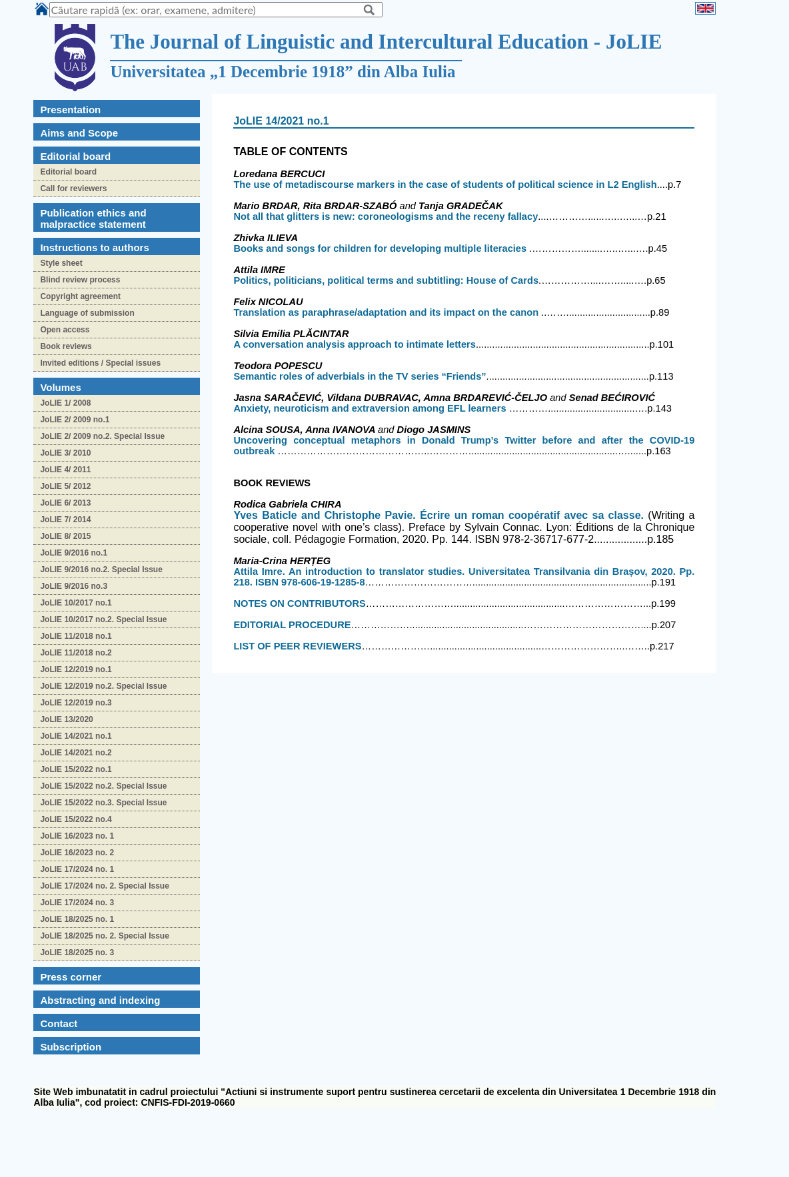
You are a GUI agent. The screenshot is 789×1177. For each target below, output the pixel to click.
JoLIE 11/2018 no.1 (75, 636)
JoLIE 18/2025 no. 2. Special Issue (104, 936)
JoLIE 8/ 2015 (65, 536)
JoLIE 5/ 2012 (65, 486)
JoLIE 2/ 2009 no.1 (74, 419)
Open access (64, 329)
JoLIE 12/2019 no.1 (75, 669)
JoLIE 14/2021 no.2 (75, 752)
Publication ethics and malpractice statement (93, 218)
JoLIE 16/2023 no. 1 (77, 836)
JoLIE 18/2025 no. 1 (77, 919)
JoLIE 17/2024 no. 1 (77, 869)
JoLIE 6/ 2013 (65, 503)
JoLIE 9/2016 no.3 (73, 586)
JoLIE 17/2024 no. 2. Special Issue (104, 886)
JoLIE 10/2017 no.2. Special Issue (103, 619)
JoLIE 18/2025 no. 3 (77, 952)
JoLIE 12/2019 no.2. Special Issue (103, 686)
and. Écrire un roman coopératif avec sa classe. (440, 515)
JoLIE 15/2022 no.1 (75, 769)
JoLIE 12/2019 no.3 (75, 702)
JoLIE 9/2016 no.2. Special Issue (101, 569)
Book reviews (65, 346)
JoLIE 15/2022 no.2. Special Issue (103, 786)
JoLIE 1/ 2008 (65, 403)
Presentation (70, 109)
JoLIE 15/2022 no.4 (75, 819)
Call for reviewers (73, 188)
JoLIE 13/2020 (66, 719)
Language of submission (87, 313)
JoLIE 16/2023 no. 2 (77, 852)
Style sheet (61, 263)
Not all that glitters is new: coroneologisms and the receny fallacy (385, 216)
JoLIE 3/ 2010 (65, 453)
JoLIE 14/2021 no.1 (75, 736)
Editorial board (68, 172)
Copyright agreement (80, 296)
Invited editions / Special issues (100, 363)
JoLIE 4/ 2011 (65, 469)
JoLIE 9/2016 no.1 (73, 553)
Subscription (70, 1046)
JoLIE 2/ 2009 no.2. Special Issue (102, 436)
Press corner (70, 976)
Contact (58, 1023)
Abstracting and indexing (100, 1000)
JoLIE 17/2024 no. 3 (77, 902)
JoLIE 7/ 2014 (65, 519)
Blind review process (80, 279)
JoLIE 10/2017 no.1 (75, 602)
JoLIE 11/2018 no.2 (75, 652)
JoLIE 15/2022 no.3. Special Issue (103, 802)
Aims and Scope (79, 133)
